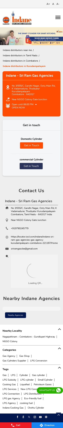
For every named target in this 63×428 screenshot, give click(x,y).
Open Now (18, 107)
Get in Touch (31, 145)
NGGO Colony (10, 341)
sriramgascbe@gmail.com (24, 248)
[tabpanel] (31, 36)
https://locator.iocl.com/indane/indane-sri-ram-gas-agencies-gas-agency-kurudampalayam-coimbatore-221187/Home (34, 240)
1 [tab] (29, 41)
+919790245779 (19, 228)
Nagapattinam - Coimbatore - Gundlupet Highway (29, 336)
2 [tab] (34, 41)
